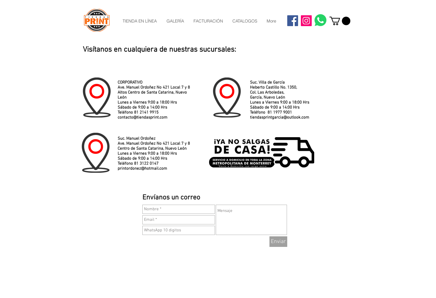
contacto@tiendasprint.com (142, 117)
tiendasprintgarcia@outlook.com (279, 117)
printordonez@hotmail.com (142, 168)
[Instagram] (306, 20)
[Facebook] (292, 20)
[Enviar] (278, 241)
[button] (340, 21)
